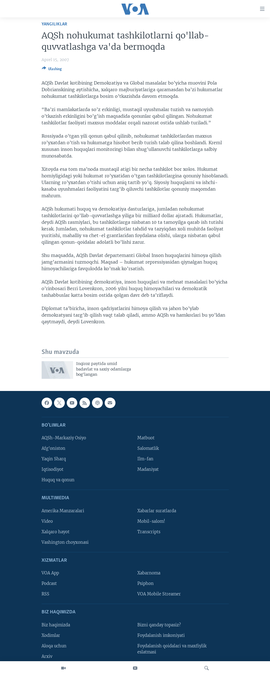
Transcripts (148, 531)
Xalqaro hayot (56, 531)
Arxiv (47, 656)
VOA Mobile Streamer (159, 594)
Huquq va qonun (58, 480)
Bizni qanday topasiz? (159, 625)
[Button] (52, 70)
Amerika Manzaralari (63, 510)
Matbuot (146, 437)
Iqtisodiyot (52, 469)
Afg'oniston (53, 448)
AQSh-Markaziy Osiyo (64, 437)
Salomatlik (148, 448)
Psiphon (145, 583)
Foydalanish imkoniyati (161, 635)
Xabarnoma (148, 573)
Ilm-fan (145, 459)
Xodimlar (51, 635)
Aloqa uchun (54, 646)
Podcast (49, 583)
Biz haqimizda (56, 625)
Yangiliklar (54, 24)
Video (47, 521)
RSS (45, 594)
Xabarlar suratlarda (156, 510)
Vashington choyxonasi (65, 542)
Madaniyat (148, 469)
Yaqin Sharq (54, 459)
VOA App (50, 573)
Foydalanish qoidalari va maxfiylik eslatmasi (172, 649)
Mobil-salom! (151, 521)
